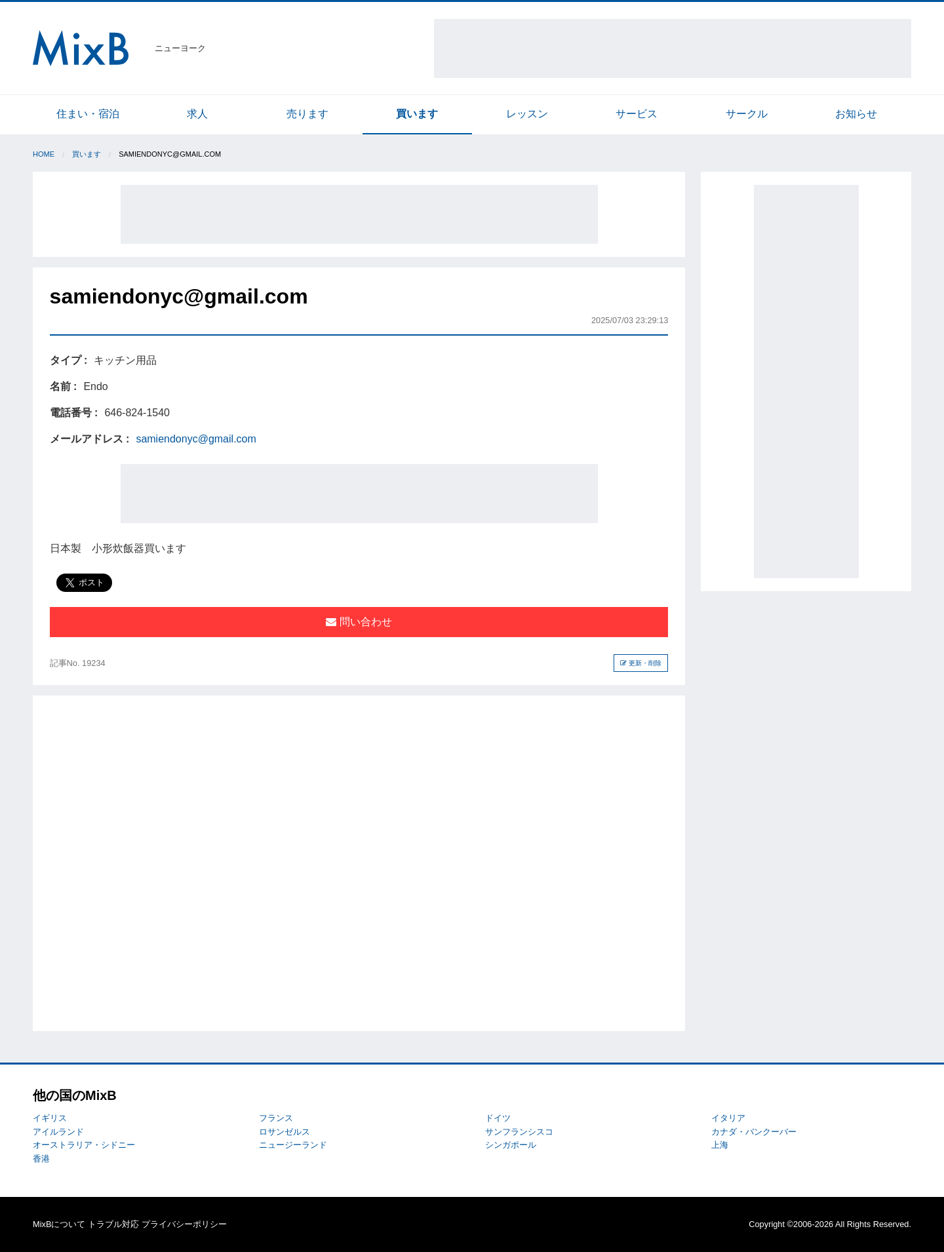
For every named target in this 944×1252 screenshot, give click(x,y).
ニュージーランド (293, 1145)
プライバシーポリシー (184, 1224)
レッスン (527, 113)
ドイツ (498, 1118)
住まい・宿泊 (87, 113)
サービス (637, 113)
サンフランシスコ (519, 1132)
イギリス (50, 1118)
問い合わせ (358, 621)
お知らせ (856, 113)
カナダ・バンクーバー (753, 1132)
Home (43, 154)
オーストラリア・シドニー (84, 1145)
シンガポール (510, 1145)
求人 (197, 113)
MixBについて (59, 1224)
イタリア (728, 1118)
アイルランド (58, 1132)
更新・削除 (640, 663)
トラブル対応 (113, 1224)
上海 (719, 1145)
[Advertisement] (672, 48)
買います (417, 113)
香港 (41, 1159)
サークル (747, 113)
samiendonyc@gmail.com (196, 438)
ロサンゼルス (284, 1132)
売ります (307, 113)
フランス (276, 1118)
